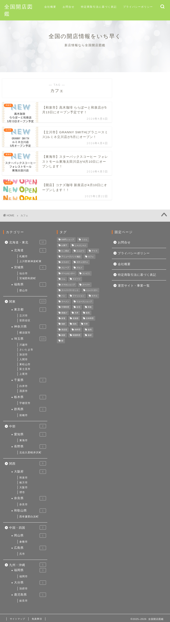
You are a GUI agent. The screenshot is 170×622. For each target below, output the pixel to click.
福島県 (30, 284)
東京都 (30, 309)
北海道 (30, 250)
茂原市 (23, 390)
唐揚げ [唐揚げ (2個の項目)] (64, 313)
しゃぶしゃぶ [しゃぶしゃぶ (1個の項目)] (80, 245)
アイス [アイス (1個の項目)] (94, 251)
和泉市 (23, 477)
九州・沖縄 (27, 565)
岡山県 (30, 535)
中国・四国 (27, 527)
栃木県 (30, 397)
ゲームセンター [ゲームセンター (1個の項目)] (68, 273)
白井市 (23, 386)
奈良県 (30, 498)
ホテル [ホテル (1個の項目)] (94, 296)
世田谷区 (24, 320)
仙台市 (23, 273)
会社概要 (50, 6)
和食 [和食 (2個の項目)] (90, 307)
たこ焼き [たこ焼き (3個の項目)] (65, 251)
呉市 (22, 553)
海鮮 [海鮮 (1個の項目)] (63, 324)
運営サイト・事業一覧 (134, 285)
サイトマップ (17, 619)
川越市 (23, 344)
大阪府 (30, 472)
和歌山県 (30, 511)
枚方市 (23, 482)
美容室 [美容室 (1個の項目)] (64, 330)
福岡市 (23, 576)
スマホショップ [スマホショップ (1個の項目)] (68, 285)
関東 (27, 301)
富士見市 (24, 369)
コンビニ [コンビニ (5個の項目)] (86, 273)
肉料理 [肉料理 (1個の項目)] (77, 330)
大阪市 (23, 487)
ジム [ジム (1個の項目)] (63, 279)
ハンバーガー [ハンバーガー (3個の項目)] (92, 290)
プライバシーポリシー (138, 6)
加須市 (23, 354)
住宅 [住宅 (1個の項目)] (78, 307)
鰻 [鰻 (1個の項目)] (62, 341)
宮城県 (30, 267)
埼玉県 (30, 339)
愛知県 (30, 434)
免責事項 (37, 619)
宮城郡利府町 (27, 278)
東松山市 (24, 364)
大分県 (30, 582)
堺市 (22, 492)
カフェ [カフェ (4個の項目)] (91, 257)
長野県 (30, 446)
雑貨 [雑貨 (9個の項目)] (63, 335)
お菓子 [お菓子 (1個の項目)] (64, 245)
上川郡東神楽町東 (30, 261)
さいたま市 (26, 349)
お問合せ (69, 6)
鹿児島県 (30, 595)
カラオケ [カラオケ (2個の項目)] (65, 262)
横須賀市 (24, 332)
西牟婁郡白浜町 (29, 516)
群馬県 (30, 409)
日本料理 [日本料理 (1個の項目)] (90, 318)
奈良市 (23, 504)
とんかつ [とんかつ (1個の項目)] (80, 251)
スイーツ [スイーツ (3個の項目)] (76, 279)
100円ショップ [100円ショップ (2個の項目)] (67, 240)
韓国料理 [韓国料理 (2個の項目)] (76, 335)
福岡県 (30, 570)
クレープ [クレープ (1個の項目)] (65, 268)
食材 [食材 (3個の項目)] (90, 335)
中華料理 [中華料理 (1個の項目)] (65, 307)
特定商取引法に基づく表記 (99, 6)
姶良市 (23, 600)
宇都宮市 (24, 403)
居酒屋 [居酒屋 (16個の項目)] (75, 318)
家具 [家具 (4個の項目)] (88, 313)
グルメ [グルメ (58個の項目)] (79, 268)
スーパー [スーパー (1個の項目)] (86, 285)
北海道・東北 (27, 242)
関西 (27, 463)
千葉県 (30, 380)
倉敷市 (23, 541)
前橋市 (23, 415)
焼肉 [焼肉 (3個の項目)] (74, 324)
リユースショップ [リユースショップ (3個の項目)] (84, 301)
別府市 (23, 588)
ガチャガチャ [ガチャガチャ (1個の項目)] (82, 262)
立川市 (23, 315)
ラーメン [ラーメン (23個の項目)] (65, 301)
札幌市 (23, 256)
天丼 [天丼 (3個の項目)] (76, 313)
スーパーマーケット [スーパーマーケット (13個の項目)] (70, 290)
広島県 (30, 548)
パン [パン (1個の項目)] (63, 296)
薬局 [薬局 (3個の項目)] (90, 330)
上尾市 (23, 373)
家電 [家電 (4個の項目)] (63, 318)
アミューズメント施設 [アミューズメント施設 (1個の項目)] (71, 257)
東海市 (23, 440)
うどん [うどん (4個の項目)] (84, 240)
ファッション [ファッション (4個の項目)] (78, 296)
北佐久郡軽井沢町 (30, 452)
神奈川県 (30, 327)
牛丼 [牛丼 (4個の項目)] (86, 324)
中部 (27, 426)
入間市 (23, 359)
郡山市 (23, 290)
